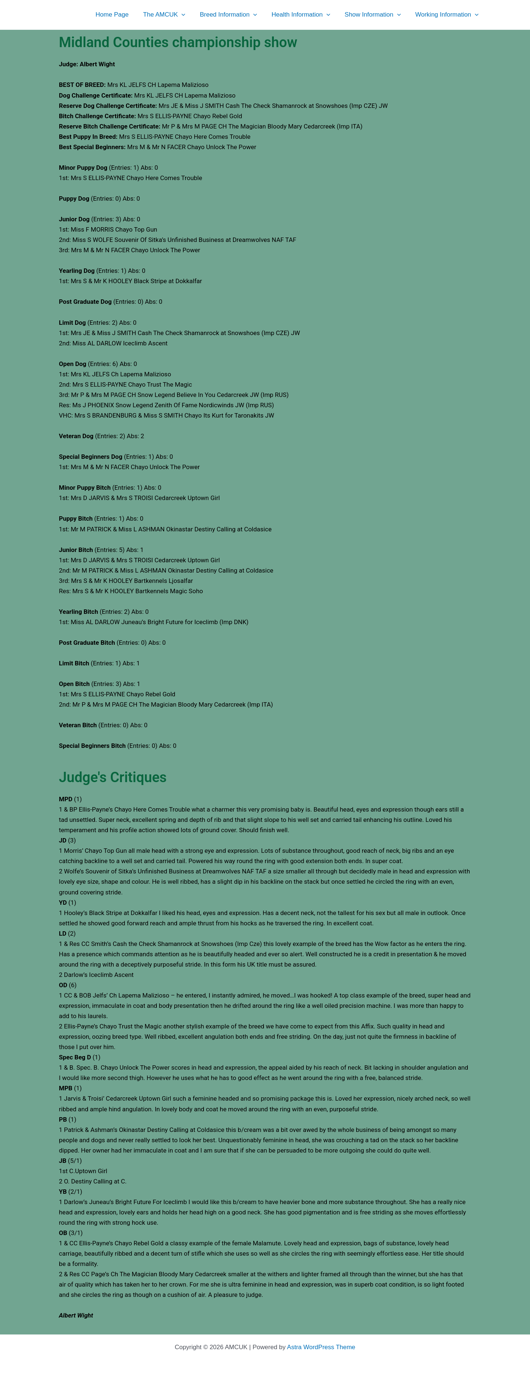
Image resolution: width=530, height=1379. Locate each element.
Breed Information (235, 14)
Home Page (123, 14)
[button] (190, 14)
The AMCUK (173, 14)
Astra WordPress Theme (321, 1347)
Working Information (448, 14)
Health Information (305, 14)
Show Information (376, 14)
